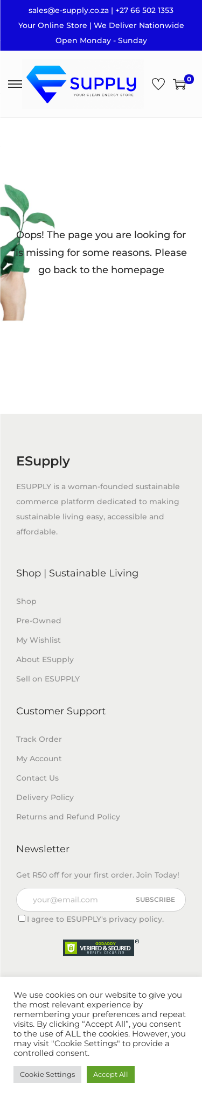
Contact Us (37, 778)
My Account (39, 758)
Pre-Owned (38, 620)
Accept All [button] (110, 1074)
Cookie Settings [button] (47, 1074)
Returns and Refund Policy (68, 817)
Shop (26, 601)
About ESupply (45, 659)
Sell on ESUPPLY (48, 679)
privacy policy (135, 919)
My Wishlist (38, 640)
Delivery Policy (45, 797)
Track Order (39, 739)
